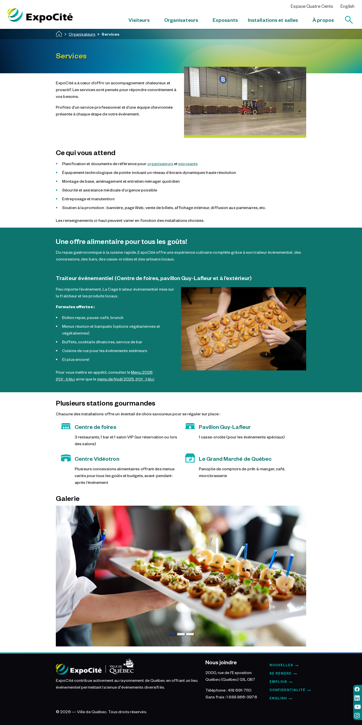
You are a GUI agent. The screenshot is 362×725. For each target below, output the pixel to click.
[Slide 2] (181, 634)
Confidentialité (287, 690)
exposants (188, 163)
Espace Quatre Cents (312, 6)
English (347, 6)
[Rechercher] (348, 20)
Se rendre (280, 673)
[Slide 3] (190, 634)
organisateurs (160, 163)
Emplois (278, 682)
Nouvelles (281, 665)
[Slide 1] (172, 634)
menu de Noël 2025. (125, 378)
